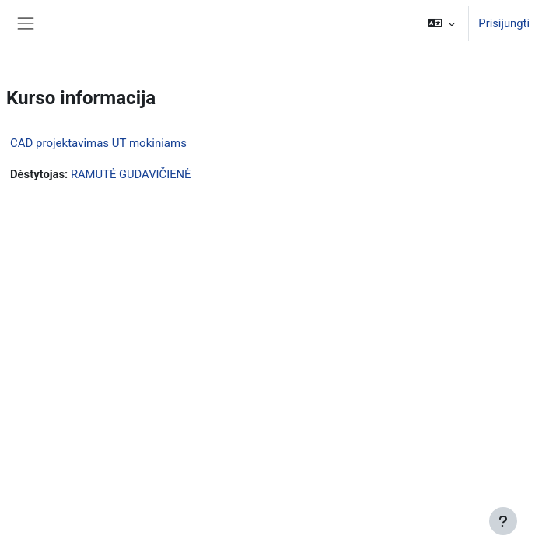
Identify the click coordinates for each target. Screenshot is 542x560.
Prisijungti (504, 23)
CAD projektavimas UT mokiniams (98, 143)
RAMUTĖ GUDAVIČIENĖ (131, 174)
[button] (441, 23)
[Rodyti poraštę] (503, 521)
